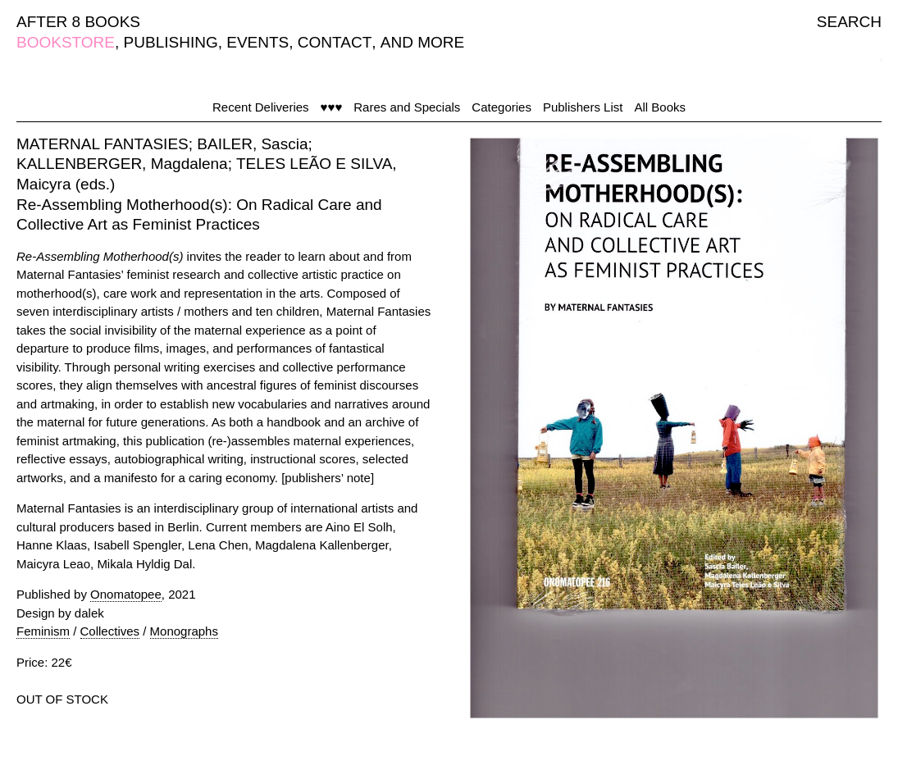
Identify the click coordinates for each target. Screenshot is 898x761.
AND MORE (422, 42)
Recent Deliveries (260, 107)
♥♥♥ (332, 107)
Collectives (110, 631)
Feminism (43, 631)
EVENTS (257, 42)
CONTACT (335, 42)
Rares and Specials (406, 107)
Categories (501, 107)
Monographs (184, 631)
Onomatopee (126, 594)
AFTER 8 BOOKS (78, 21)
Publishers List (583, 107)
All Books (660, 107)
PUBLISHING (171, 42)
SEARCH (849, 21)
